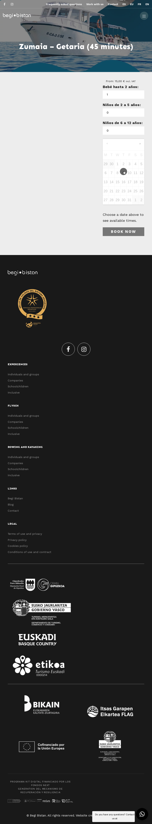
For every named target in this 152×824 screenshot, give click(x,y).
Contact (13, 510)
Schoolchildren (18, 386)
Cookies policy (18, 545)
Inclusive (14, 392)
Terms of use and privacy (25, 533)
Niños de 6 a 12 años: (123, 123)
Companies (15, 380)
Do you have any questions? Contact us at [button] (115, 816)
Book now (123, 231)
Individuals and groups (23, 374)
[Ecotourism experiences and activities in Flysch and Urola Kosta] (63, 15)
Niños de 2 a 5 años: (122, 105)
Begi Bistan (15, 498)
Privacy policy (17, 539)
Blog (11, 504)
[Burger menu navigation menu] (144, 15)
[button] (142, 814)
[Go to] (5, 4)
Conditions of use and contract (29, 552)
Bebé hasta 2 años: (121, 87)
